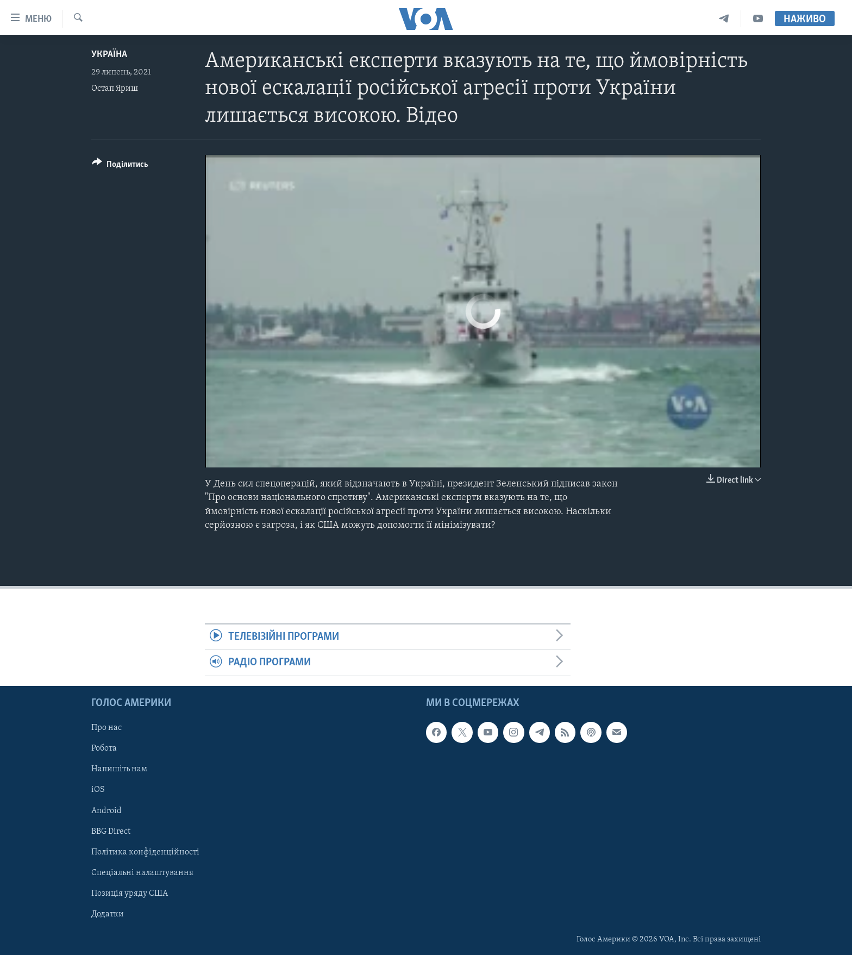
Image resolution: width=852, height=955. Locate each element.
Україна (109, 54)
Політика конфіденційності (145, 851)
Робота (104, 748)
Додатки (107, 913)
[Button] (120, 166)
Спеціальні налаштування (142, 872)
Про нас (106, 727)
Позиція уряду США (129, 893)
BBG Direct (110, 831)
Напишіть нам (119, 769)
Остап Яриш (114, 88)
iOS (98, 789)
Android (106, 810)
